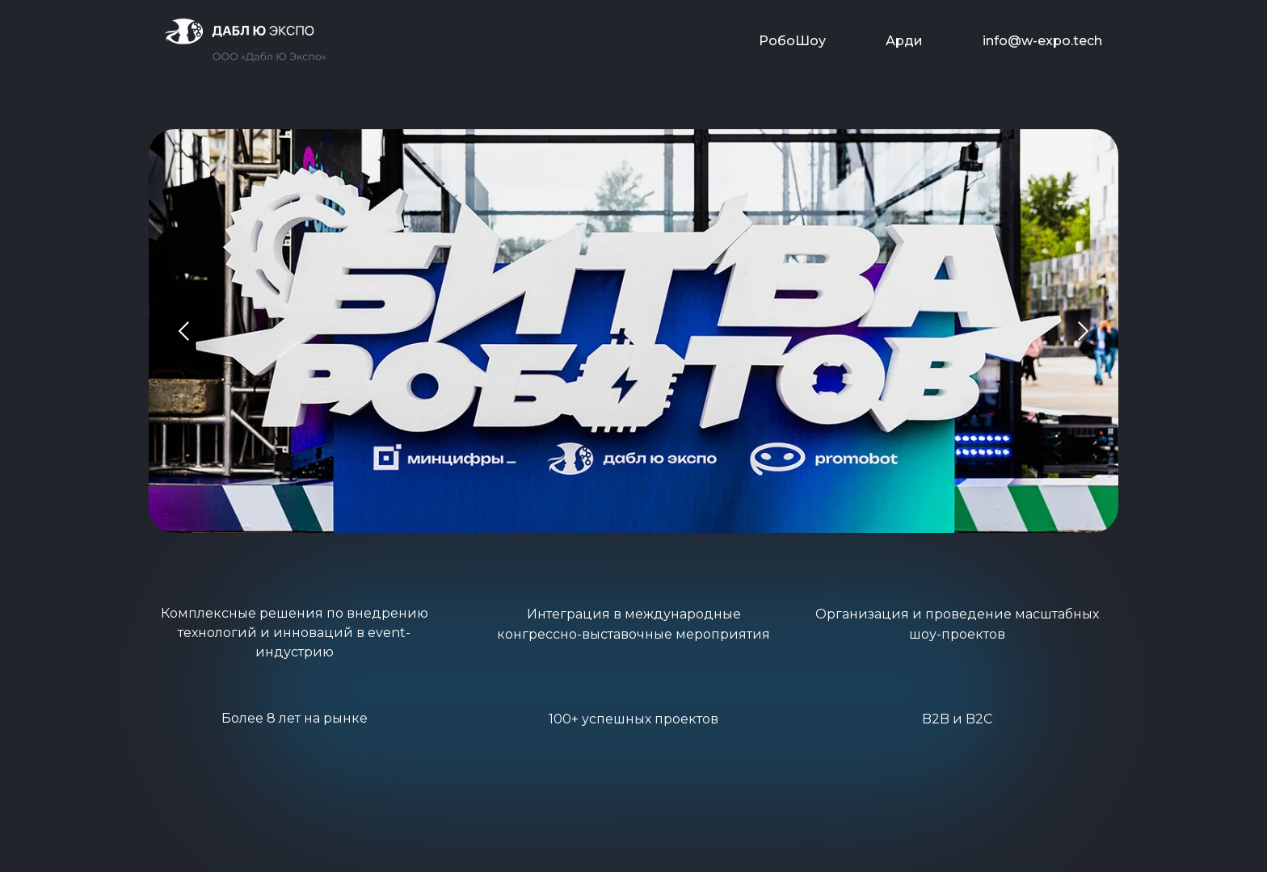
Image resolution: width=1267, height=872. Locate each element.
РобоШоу (792, 40)
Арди (904, 40)
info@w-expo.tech (1042, 40)
